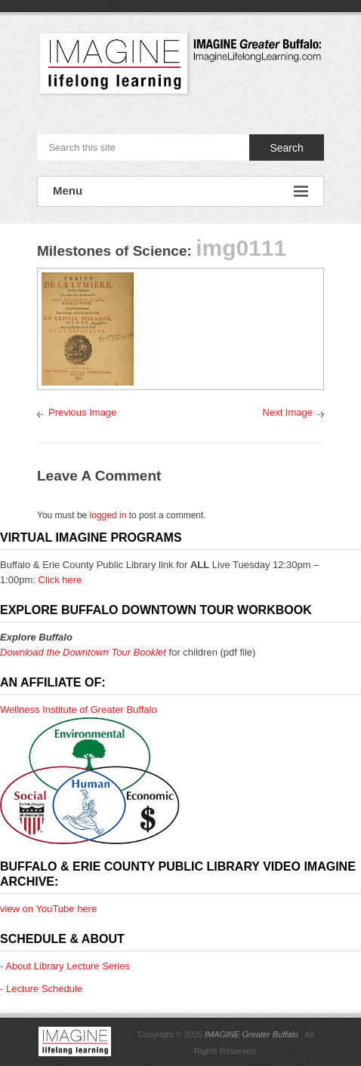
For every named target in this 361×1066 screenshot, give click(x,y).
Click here (60, 579)
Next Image (288, 412)
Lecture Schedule (44, 988)
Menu (180, 191)
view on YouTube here (48, 908)
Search (286, 148)
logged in (108, 515)
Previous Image (82, 412)
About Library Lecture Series (67, 966)
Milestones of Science (112, 251)
